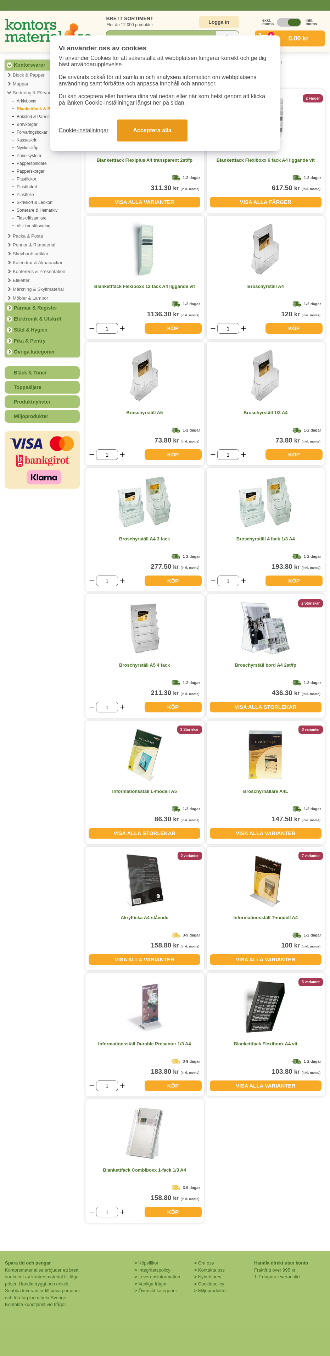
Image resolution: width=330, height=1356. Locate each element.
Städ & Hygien (30, 330)
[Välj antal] (107, 328)
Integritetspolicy (154, 1270)
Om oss (206, 1263)
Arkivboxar (27, 101)
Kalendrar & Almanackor (37, 262)
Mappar (20, 84)
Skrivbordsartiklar (30, 253)
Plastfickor (26, 179)
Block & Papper (29, 75)
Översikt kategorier (157, 1290)
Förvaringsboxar (32, 132)
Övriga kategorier (34, 352)
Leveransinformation (159, 1276)
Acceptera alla (152, 130)
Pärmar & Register (35, 308)
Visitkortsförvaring (33, 225)
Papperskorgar (31, 171)
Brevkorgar (27, 124)
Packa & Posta (28, 236)
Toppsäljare (27, 387)
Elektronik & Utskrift (38, 319)
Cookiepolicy (211, 1283)
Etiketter (21, 280)
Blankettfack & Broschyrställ (45, 108)
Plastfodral (27, 186)
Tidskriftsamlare (31, 218)
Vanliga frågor (152, 1283)
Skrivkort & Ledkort (34, 202)
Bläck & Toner (30, 373)
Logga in (218, 22)
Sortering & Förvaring (35, 92)
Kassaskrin (27, 140)
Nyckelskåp (27, 147)
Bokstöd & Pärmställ (36, 116)
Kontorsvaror (29, 65)
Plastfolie (25, 194)
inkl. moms (309, 22)
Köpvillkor (148, 1263)
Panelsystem (29, 155)
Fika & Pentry (29, 341)
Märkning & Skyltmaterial (38, 289)
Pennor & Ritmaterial (34, 245)
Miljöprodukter (31, 416)
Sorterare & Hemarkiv (37, 210)
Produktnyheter (32, 402)
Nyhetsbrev (210, 1276)
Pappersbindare (32, 163)
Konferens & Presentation (39, 271)
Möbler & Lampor (30, 298)
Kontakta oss (211, 1270)
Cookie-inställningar (84, 130)
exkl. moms (266, 22)
